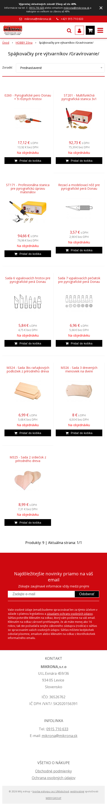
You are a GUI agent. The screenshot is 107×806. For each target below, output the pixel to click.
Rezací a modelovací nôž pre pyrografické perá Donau (79, 186)
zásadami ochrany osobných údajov (70, 614)
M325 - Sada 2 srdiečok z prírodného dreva (28, 459)
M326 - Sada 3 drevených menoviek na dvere (79, 369)
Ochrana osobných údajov (53, 777)
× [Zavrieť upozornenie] (101, 7)
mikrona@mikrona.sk (76, 7)
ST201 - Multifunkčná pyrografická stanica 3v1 (79, 97)
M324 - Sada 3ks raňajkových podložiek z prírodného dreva (27, 369)
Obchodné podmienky (53, 771)
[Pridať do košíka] (27, 160)
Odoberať (86, 594)
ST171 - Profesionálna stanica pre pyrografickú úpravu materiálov (27, 188)
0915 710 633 (36, 7)
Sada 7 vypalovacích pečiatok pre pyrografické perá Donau (79, 280)
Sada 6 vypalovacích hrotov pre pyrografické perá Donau (27, 280)
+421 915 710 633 (72, 19)
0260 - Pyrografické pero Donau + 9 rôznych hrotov (27, 97)
